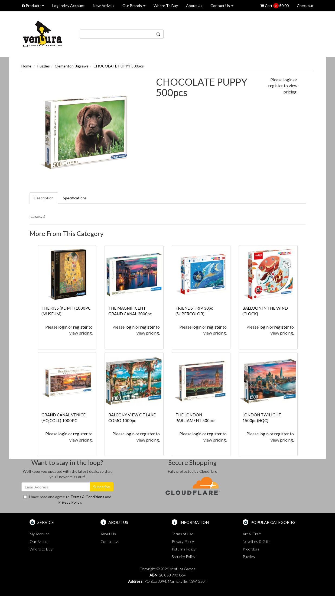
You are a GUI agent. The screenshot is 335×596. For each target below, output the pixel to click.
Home (26, 66)
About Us (194, 5)
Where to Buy (41, 549)
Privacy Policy (69, 502)
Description (44, 198)
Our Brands (133, 5)
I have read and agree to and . (67, 499)
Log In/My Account (68, 5)
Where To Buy (166, 5)
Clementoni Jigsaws (72, 66)
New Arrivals (103, 5)
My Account (39, 534)
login (287, 79)
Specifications (75, 198)
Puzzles (43, 66)
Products (33, 5)
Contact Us (221, 5)
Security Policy (183, 556)
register (275, 85)
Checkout (305, 5)
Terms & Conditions (87, 496)
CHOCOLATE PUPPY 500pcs (118, 66)
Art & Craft (252, 534)
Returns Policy (184, 549)
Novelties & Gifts (257, 541)
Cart (275, 5)
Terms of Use (182, 534)
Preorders (251, 549)
